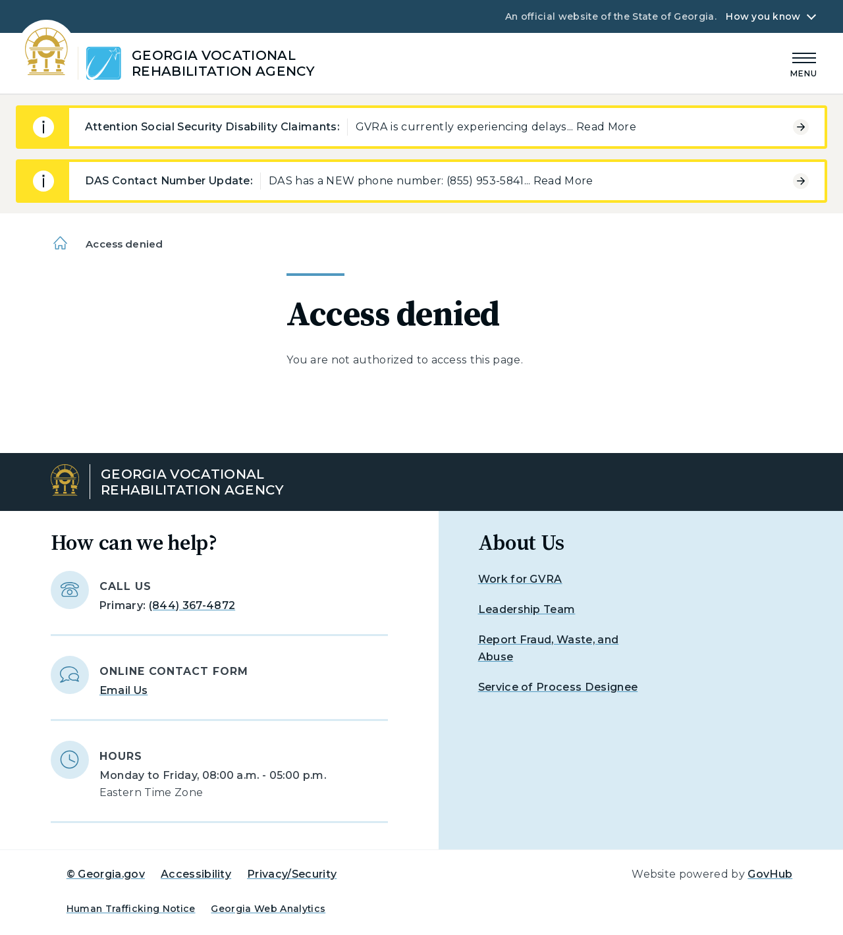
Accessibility (196, 874)
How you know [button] (763, 16)
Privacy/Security (292, 874)
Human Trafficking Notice (131, 909)
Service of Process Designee (558, 687)
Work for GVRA (520, 579)
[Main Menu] (804, 62)
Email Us (123, 690)
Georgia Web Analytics (268, 909)
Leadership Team (527, 609)
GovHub (770, 874)
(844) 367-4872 (192, 605)
